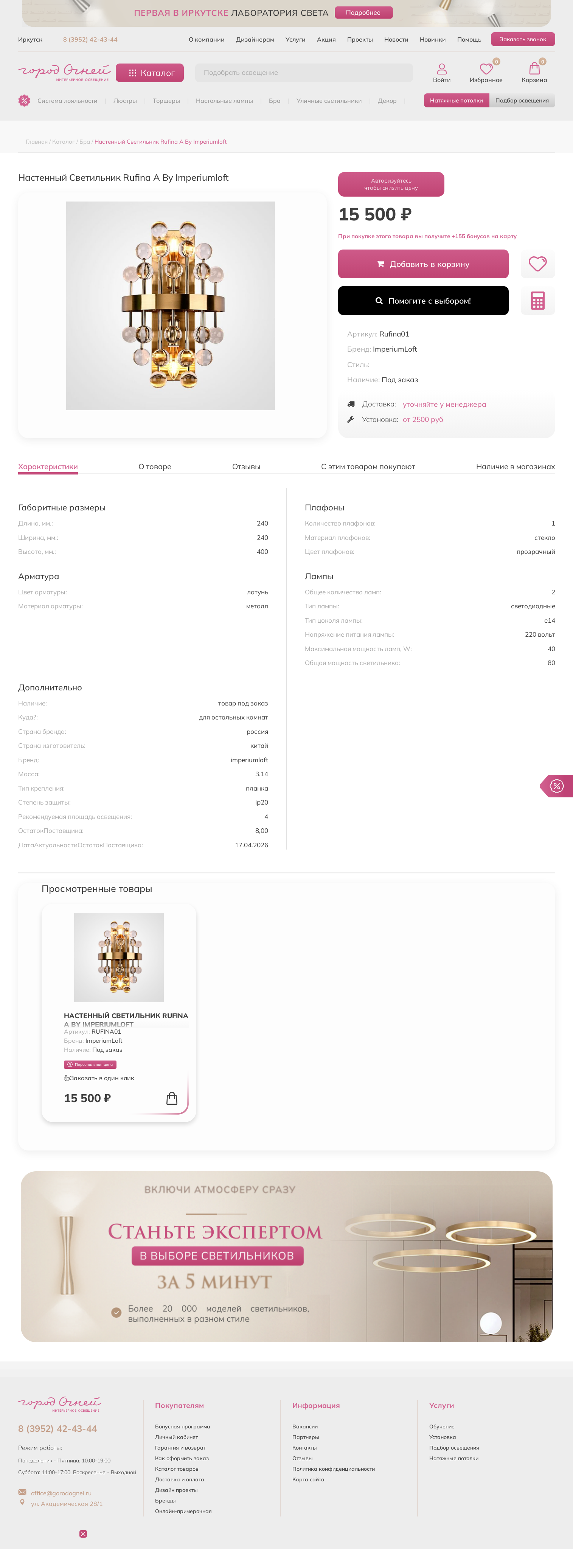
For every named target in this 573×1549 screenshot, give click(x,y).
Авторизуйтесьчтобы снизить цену (391, 184)
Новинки (433, 39)
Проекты (360, 39)
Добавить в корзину (423, 264)
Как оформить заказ (182, 1458)
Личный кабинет (176, 1437)
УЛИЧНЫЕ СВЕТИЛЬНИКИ (329, 100)
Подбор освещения (522, 100)
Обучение (442, 1426)
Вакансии (305, 1426)
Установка (442, 1437)
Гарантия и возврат (180, 1447)
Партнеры (305, 1437)
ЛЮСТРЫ (125, 100)
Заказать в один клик (99, 1078)
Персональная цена (90, 1064)
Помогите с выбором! (423, 300)
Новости (396, 39)
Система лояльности (67, 100)
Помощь (469, 39)
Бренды (165, 1500)
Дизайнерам (255, 39)
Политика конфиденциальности (333, 1468)
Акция (326, 39)
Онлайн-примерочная (183, 1511)
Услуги (296, 39)
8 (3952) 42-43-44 (90, 39)
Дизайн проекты (176, 1490)
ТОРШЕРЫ (166, 100)
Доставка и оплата (179, 1479)
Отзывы (302, 1458)
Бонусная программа (182, 1426)
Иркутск (30, 39)
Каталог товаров (177, 1468)
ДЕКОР (387, 100)
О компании (207, 39)
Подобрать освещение (241, 72)
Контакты (304, 1447)
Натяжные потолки (456, 100)
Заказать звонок (523, 39)
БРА (275, 100)
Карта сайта (308, 1479)
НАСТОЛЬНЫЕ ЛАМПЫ (224, 100)
